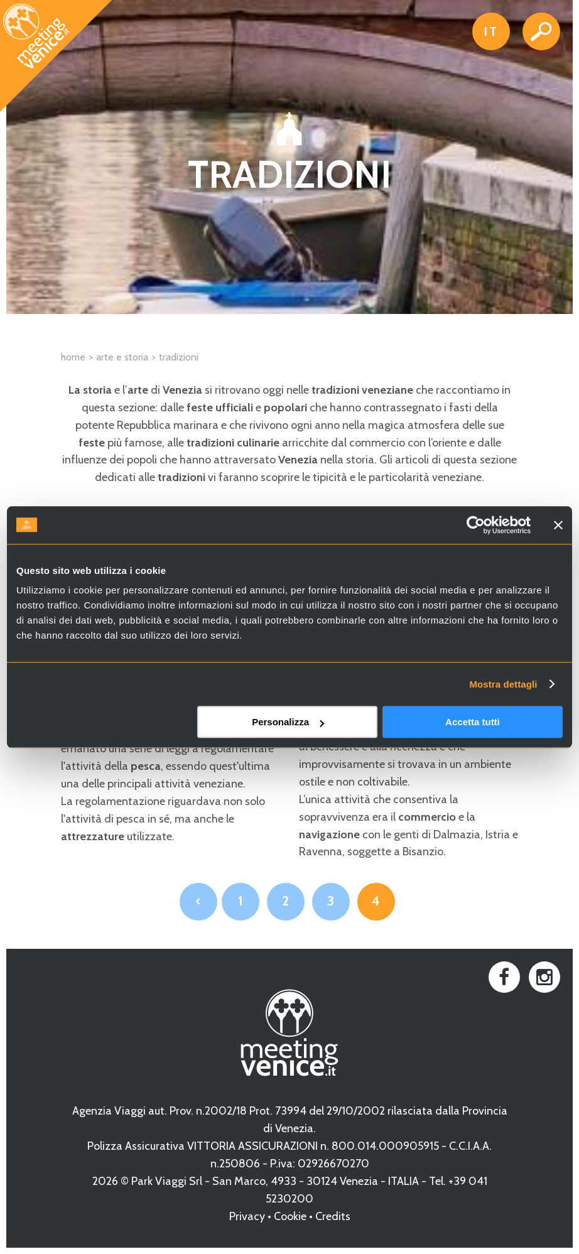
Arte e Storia (122, 357)
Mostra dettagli (503, 684)
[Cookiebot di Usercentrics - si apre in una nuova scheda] (476, 525)
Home (73, 357)
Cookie (290, 1216)
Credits (332, 1216)
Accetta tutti (472, 721)
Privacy (247, 1216)
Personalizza (288, 721)
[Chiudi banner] (558, 525)
